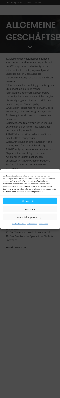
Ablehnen (30, 208)
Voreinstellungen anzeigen (30, 216)
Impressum (43, 224)
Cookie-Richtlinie (19, 224)
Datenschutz (32, 224)
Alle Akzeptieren (30, 200)
